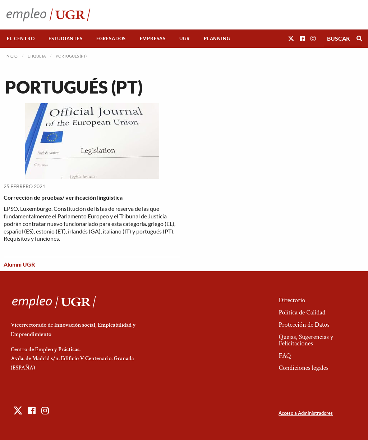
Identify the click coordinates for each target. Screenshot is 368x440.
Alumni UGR (19, 264)
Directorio (292, 300)
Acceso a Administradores (306, 413)
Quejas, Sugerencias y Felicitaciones (306, 340)
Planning (217, 38)
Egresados (111, 38)
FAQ (285, 355)
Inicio (11, 56)
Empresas (153, 38)
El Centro (20, 38)
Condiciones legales (303, 368)
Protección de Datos (304, 325)
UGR (184, 38)
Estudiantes (66, 38)
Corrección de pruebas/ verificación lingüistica (63, 197)
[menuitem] (21, 39)
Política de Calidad (302, 312)
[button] (291, 38)
